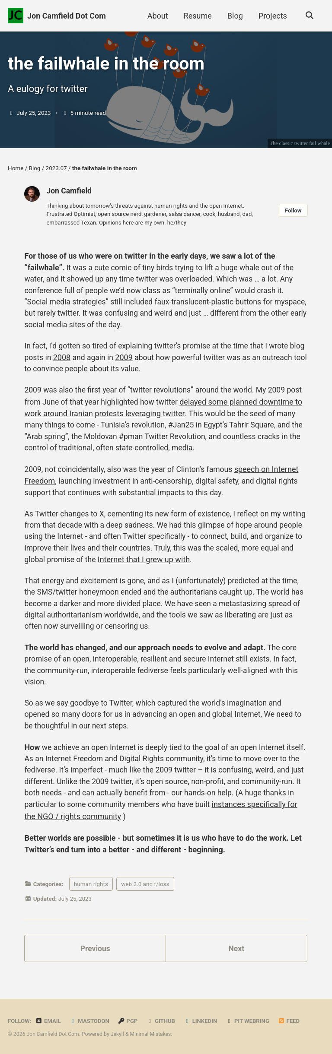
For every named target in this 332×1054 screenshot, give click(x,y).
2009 (142, 362)
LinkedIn (203, 1021)
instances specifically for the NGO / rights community (116, 829)
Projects (272, 15)
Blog (234, 15)
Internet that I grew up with (201, 567)
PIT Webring (251, 1021)
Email (49, 1021)
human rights (91, 896)
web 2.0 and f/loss (145, 896)
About (156, 15)
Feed (293, 1021)
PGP (130, 1021)
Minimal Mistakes (152, 1035)
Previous (95, 961)
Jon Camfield (69, 192)
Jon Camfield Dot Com (66, 15)
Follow (293, 212)
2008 (79, 362)
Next (236, 961)
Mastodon (91, 1021)
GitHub (163, 1021)
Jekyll (119, 1035)
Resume (196, 15)
